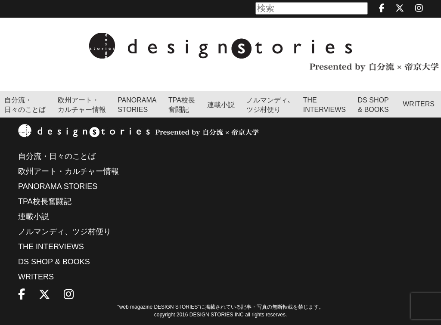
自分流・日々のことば (25, 104)
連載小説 (221, 104)
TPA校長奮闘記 (181, 104)
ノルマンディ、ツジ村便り (64, 231)
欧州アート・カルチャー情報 (82, 104)
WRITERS (419, 104)
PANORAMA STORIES (137, 104)
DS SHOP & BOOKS (373, 104)
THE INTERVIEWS (51, 246)
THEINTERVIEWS (324, 104)
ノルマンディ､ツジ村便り (268, 104)
